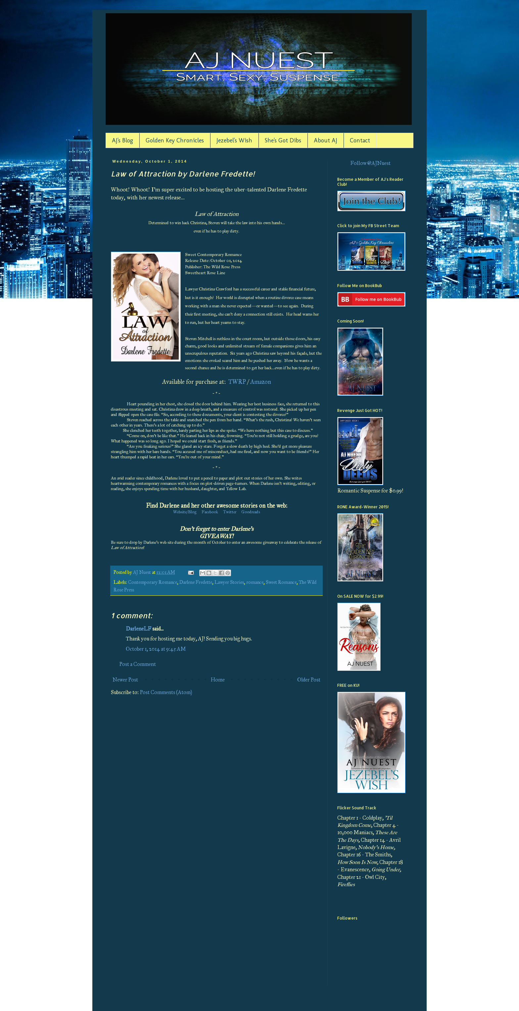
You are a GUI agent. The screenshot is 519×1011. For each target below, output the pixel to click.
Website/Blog (185, 512)
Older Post (308, 680)
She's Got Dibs (283, 140)
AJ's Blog (122, 140)
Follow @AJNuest (370, 163)
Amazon (260, 381)
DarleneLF (138, 629)
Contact (360, 140)
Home (218, 680)
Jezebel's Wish (234, 140)
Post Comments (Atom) (166, 692)
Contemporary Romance (152, 582)
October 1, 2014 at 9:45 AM (156, 649)
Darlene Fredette (195, 582)
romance (254, 582)
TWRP (237, 381)
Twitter (229, 512)
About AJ (325, 140)
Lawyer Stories (229, 582)
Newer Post (125, 680)
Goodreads (250, 512)
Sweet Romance (281, 582)
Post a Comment (137, 664)
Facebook (210, 512)
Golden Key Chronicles (175, 140)
